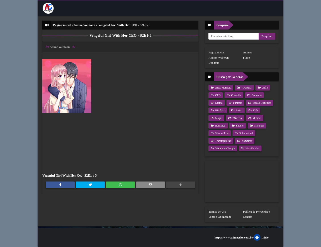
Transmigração (222, 140)
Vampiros (246, 140)
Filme (246, 57)
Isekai (238, 110)
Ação (264, 87)
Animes (247, 52)
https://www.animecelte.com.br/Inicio (241, 237)
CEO (217, 95)
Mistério (237, 118)
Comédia (235, 95)
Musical (256, 118)
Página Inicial (216, 52)
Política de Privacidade (256, 211)
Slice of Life (221, 133)
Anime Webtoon (84, 25)
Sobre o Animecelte (219, 216)
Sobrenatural (246, 133)
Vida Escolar (252, 148)
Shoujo (239, 125)
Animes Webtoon (218, 57)
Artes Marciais (222, 87)
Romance (219, 125)
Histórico (219, 110)
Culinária (256, 95)
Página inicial (62, 25)
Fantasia (237, 102)
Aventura (246, 87)
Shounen (259, 125)
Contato (247, 216)
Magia (218, 118)
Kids (255, 110)
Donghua (213, 62)
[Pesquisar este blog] (233, 36)
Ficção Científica (261, 102)
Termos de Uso (217, 211)
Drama (218, 102)
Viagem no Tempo (224, 148)
